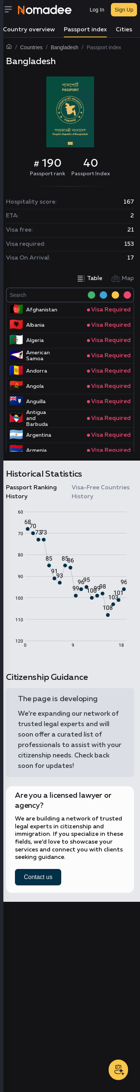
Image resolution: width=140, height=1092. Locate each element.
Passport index (85, 30)
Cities (124, 30)
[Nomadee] (45, 10)
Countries (31, 47)
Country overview (29, 30)
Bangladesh (64, 47)
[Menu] (10, 10)
